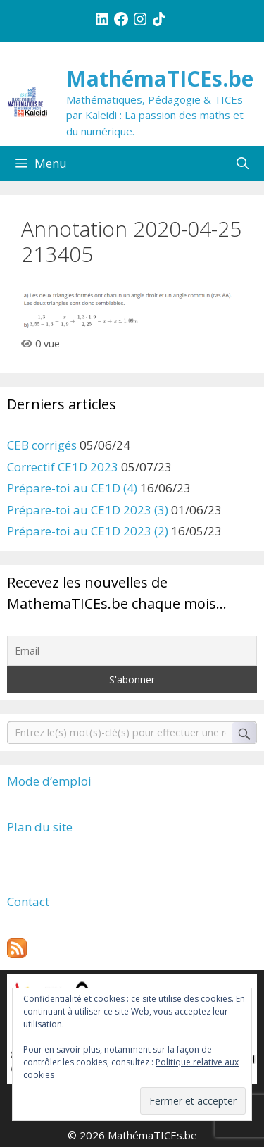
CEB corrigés (42, 445)
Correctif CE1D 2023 (62, 467)
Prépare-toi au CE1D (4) (72, 488)
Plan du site (40, 827)
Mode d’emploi (49, 781)
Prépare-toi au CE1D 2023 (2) (87, 531)
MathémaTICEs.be (159, 78)
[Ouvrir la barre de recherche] (242, 163)
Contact (28, 901)
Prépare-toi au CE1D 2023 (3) (87, 510)
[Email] (132, 651)
